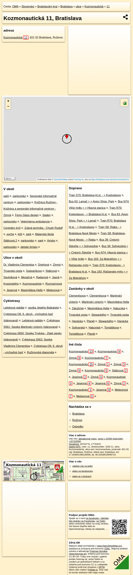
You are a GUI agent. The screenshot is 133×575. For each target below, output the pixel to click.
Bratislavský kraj (47, 6)
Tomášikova (111, 327)
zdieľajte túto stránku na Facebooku (89, 519)
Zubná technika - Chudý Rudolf (43, 227)
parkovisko (19, 196)
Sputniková (10, 277)
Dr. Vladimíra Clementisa (18, 264)
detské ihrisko (29, 247)
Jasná (55, 277)
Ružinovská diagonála (40, 352)
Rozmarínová (53, 283)
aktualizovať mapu (88, 438)
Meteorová (53, 290)
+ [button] (8, 101)
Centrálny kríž (12, 227)
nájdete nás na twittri (82, 466)
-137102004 (75, 441)
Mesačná (26, 277)
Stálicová (51, 270)
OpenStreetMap (60, 179)
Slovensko (27, 6)
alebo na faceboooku (82, 471)
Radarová (42, 277)
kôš (20, 234)
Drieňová (43, 264)
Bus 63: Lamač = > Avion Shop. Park (91, 201)
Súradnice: (74, 444)
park (6, 196)
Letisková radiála (13, 307)
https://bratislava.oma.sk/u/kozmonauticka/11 (110, 179)
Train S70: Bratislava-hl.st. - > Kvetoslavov (95, 195)
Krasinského (11, 283)
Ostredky (77, 426)
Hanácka (77, 321)
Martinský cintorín (92, 301)
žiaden (46, 215)
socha (10, 234)
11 (108, 6)
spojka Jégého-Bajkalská (43, 307)
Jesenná (12, 290)
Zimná (56, 264)
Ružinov (77, 420)
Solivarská (78, 327)
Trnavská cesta (12, 270)
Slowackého (98, 314)
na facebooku (92, 518)
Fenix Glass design (27, 215)
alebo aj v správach (81, 476)
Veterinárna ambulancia (35, 221)
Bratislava (66, 6)
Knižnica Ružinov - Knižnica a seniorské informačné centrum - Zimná (30, 209)
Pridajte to (93, 569)
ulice (78, 6)
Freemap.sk (78, 179)
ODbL (107, 548)
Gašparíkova (34, 270)
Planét (91, 321)
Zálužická (78, 308)
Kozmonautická (94, 6)
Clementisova (77, 295)
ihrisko (51, 240)
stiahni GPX (75, 446)
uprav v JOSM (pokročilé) (110, 438)
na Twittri (100, 521)
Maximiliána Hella (32, 290)
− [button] (8, 106)
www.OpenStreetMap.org (109, 545)
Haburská (119, 308)
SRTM (101, 567)
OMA (15, 6)
